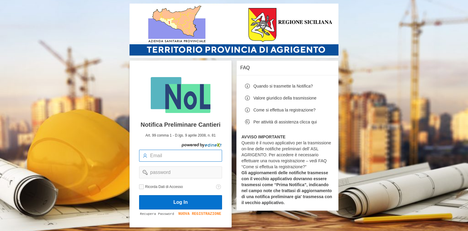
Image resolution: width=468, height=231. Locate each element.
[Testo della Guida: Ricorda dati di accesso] (218, 186)
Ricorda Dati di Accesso (164, 187)
